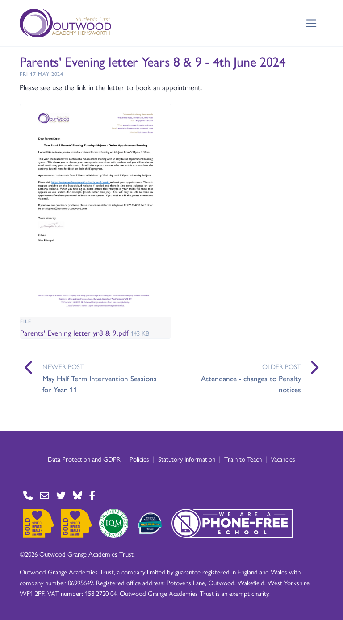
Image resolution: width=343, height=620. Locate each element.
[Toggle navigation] (311, 23)
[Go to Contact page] (28, 496)
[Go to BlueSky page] (77, 496)
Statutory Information (186, 458)
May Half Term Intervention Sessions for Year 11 (99, 384)
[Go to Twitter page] (61, 496)
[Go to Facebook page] (92, 496)
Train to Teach (243, 458)
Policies (139, 458)
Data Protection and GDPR (84, 458)
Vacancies (283, 458)
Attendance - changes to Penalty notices (251, 384)
